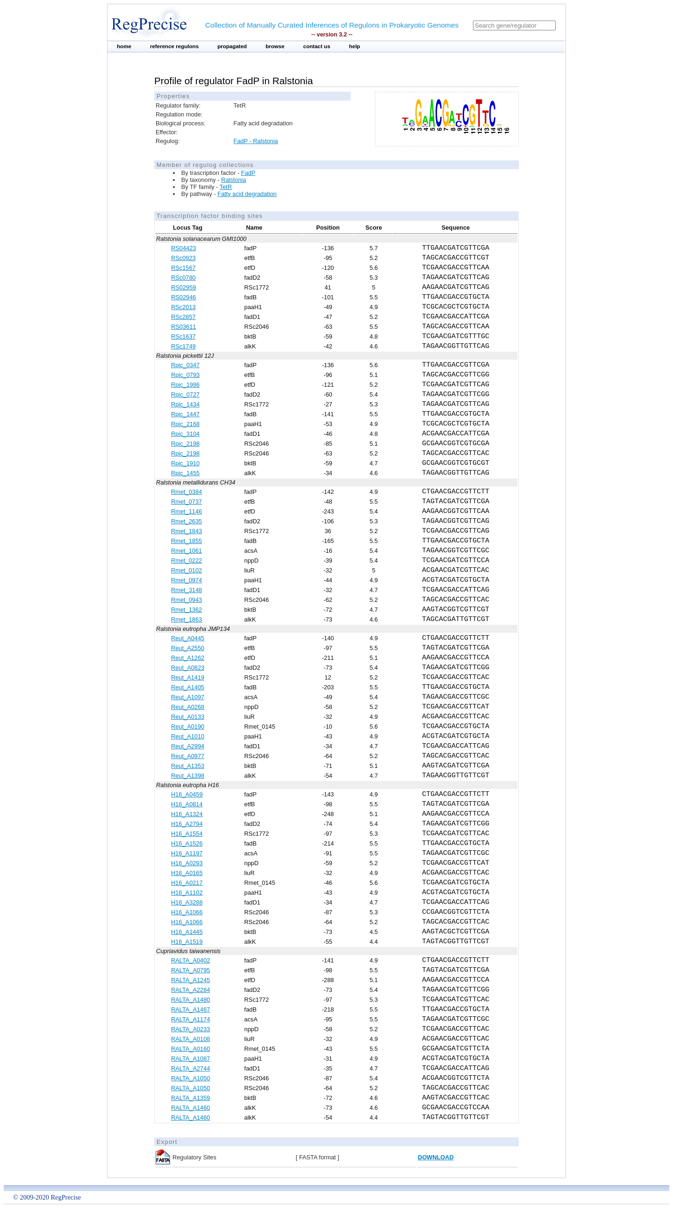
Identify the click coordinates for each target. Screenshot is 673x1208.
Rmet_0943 (186, 599)
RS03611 (183, 326)
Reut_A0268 (187, 706)
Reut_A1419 (187, 677)
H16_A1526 (187, 843)
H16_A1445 (187, 931)
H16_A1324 (187, 813)
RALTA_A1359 (190, 1097)
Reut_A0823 (187, 667)
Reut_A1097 (187, 697)
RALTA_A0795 (190, 970)
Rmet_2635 (186, 521)
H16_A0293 (187, 863)
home (124, 46)
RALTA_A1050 (190, 1078)
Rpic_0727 (185, 394)
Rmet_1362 (186, 609)
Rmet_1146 (186, 511)
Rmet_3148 (186, 589)
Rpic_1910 (185, 463)
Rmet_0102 (186, 570)
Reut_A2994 (187, 746)
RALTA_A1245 (190, 980)
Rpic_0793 (185, 374)
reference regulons (174, 46)
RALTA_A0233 (190, 1029)
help (354, 46)
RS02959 (183, 287)
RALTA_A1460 (190, 1107)
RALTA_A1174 (190, 1019)
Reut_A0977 (187, 756)
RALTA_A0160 (190, 1048)
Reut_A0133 (187, 716)
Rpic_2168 (185, 423)
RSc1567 (183, 267)
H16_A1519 (187, 941)
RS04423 (183, 248)
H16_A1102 (187, 892)
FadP (248, 172)
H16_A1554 (187, 833)
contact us (316, 46)
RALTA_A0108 (190, 1038)
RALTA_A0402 (190, 960)
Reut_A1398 (187, 775)
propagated (232, 46)
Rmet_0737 (186, 501)
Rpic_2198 (185, 443)
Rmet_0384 (186, 491)
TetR (226, 186)
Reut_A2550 (187, 647)
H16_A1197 (187, 853)
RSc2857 (183, 316)
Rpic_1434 (185, 404)
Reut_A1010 (187, 736)
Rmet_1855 (186, 540)
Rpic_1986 (185, 384)
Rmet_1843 (186, 531)
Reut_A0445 (187, 638)
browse (275, 46)
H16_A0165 (187, 872)
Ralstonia (233, 179)
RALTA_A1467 (190, 1009)
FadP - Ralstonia (256, 141)
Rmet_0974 (186, 580)
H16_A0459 (187, 794)
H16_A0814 (187, 804)
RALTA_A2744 (190, 1068)
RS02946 (183, 297)
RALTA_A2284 (190, 989)
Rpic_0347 (185, 365)
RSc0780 (183, 277)
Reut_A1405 (187, 687)
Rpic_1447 (185, 414)
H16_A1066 (187, 912)
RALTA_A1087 (190, 1058)
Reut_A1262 (187, 657)
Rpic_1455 (185, 473)
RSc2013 (183, 307)
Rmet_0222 (186, 560)
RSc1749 (183, 346)
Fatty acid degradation (247, 193)
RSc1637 (183, 336)
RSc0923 (183, 257)
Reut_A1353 (187, 765)
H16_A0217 (187, 882)
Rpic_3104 (185, 433)
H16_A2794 (187, 823)
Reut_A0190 (187, 726)
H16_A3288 (187, 902)
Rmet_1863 (186, 619)
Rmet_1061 (186, 550)
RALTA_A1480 (190, 999)
